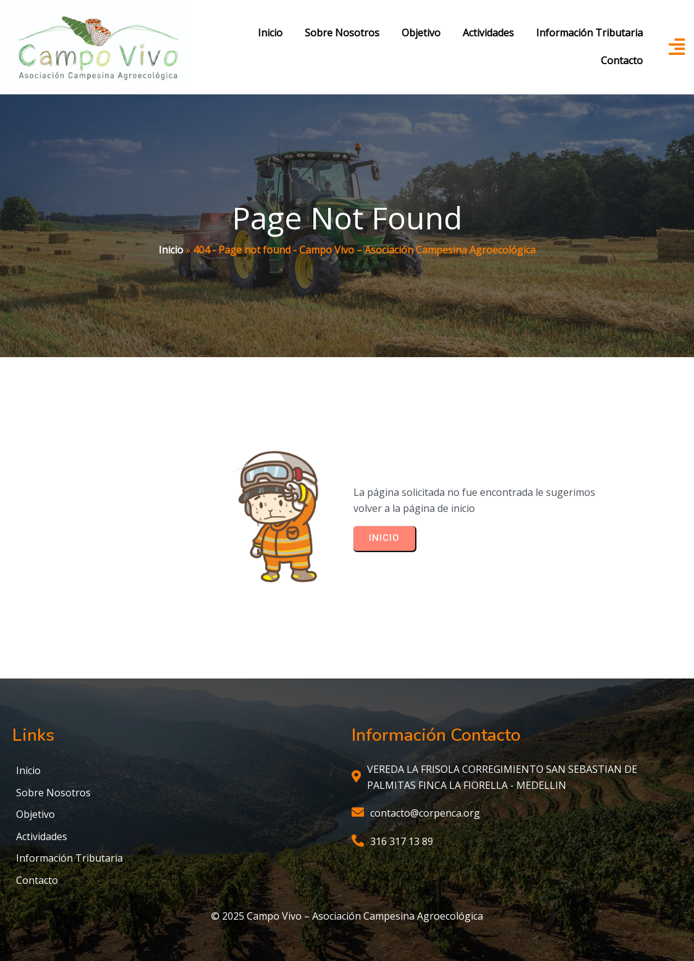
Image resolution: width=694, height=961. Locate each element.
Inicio (171, 250)
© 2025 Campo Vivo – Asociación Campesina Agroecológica (347, 916)
